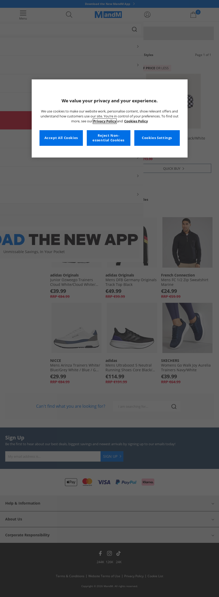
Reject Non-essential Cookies (108, 137)
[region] (110, 118)
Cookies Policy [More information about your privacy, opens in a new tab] (136, 121)
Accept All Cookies (61, 138)
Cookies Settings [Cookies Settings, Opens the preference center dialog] (157, 138)
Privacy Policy (104, 121)
